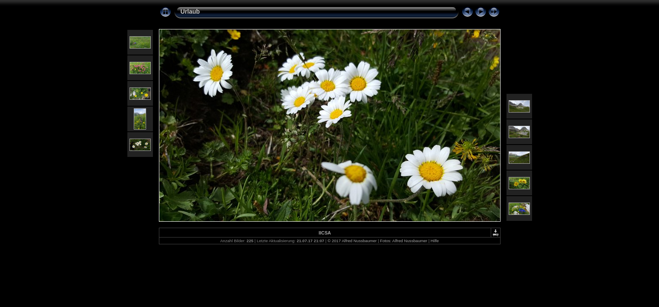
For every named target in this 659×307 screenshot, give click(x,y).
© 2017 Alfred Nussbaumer (352, 240)
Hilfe (435, 240)
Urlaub (190, 11)
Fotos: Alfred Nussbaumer (403, 240)
